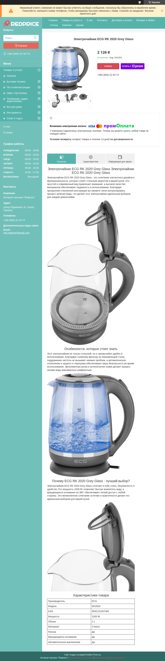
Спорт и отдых (15, 118)
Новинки (11, 76)
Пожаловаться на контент (81, 658)
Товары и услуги (12, 69)
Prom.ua (97, 655)
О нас (6, 126)
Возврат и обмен (146, 20)
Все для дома (14, 107)
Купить (108, 66)
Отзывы (8, 132)
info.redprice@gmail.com (16, 232)
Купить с (132, 66)
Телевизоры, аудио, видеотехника (17, 99)
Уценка (80, 25)
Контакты (102, 20)
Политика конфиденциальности (110, 658)
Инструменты (14, 112)
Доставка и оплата (122, 20)
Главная (52, 20)
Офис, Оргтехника (17, 93)
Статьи (54, 25)
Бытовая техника (16, 81)
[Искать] (35, 38)
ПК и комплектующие (18, 87)
